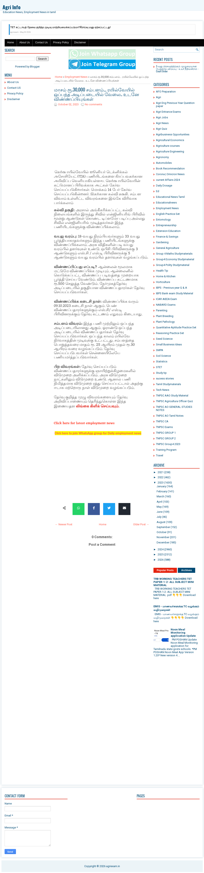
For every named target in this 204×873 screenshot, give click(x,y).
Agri (158, 97)
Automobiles (164, 162)
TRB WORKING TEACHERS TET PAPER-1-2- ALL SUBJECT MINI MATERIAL (173, 582)
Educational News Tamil (170, 196)
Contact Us (41, 42)
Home (10, 42)
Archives (186, 570)
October (161, 532)
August (161, 522)
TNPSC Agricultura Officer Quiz (174, 401)
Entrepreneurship (166, 225)
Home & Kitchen (165, 276)
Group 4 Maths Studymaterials (174, 253)
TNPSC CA (162, 421)
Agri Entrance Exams (168, 111)
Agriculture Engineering (170, 151)
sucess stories (165, 378)
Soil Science (163, 355)
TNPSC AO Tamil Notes (169, 415)
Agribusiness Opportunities (172, 134)
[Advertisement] (28, 168)
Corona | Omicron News (170, 174)
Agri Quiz (161, 128)
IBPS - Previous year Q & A (171, 287)
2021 (161, 472)
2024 (161, 549)
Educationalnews (166, 202)
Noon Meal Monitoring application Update (183, 632)
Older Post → (141, 524)
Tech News (162, 389)
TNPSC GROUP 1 (166, 432)
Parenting (161, 310)
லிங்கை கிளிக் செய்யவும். (97, 406)
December (163, 542)
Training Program (166, 449)
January (161, 486)
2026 (161, 559)
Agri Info (12, 7)
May (159, 506)
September (163, 527)
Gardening (162, 242)
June (159, 511)
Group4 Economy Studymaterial (175, 259)
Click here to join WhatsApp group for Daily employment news (98, 433)
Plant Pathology (165, 321)
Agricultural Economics (170, 140)
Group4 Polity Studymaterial (172, 265)
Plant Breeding (164, 316)
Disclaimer (80, 42)
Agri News (162, 123)
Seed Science (164, 338)
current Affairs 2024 (168, 179)
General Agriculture (167, 248)
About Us (24, 42)
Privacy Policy (61, 42)
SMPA (159, 350)
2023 (161, 482)
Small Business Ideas (169, 344)
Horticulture (163, 282)
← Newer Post (63, 524)
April (159, 501)
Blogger (34, 66)
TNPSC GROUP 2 (166, 438)
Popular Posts (165, 570)
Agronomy (162, 157)
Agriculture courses (168, 145)
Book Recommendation (170, 168)
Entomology (163, 219)
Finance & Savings (167, 236)
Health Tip (162, 270)
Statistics (161, 361)
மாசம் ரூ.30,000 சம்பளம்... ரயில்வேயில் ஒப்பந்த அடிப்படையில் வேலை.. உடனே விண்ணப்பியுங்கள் (96, 94)
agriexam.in (113, 866)
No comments (93, 104)
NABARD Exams (165, 304)
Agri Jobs (162, 117)
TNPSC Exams (164, 427)
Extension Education (168, 230)
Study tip (161, 372)
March (160, 496)
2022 (161, 477)
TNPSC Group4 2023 (168, 444)
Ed (157, 191)
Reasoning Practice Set (170, 333)
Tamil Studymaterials (168, 384)
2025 (161, 554)
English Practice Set (168, 213)
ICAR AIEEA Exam (166, 299)
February (162, 491)
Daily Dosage (164, 185)
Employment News (76, 76)
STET (159, 367)
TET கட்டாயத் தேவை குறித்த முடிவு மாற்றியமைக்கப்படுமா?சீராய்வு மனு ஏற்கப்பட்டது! (60, 27)
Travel (159, 455)
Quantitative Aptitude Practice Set (176, 327)
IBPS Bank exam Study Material (174, 293)
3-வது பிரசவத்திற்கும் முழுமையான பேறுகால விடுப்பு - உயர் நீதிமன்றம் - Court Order (177, 68)
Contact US (14, 87)
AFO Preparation (166, 91)
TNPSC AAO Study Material (172, 395)
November (163, 537)
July (159, 516)
